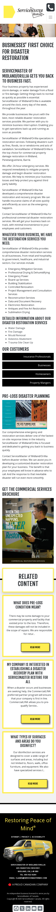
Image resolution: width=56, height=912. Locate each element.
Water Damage (16, 328)
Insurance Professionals (37, 356)
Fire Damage (15, 331)
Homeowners (43, 374)
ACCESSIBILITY (38, 837)
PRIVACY (25, 837)
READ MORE (35, 647)
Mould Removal (17, 335)
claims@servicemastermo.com (31, 878)
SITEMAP (15, 837)
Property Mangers (40, 382)
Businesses (44, 365)
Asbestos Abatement (20, 339)
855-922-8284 (30, 874)
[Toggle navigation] (50, 17)
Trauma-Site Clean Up (20, 342)
